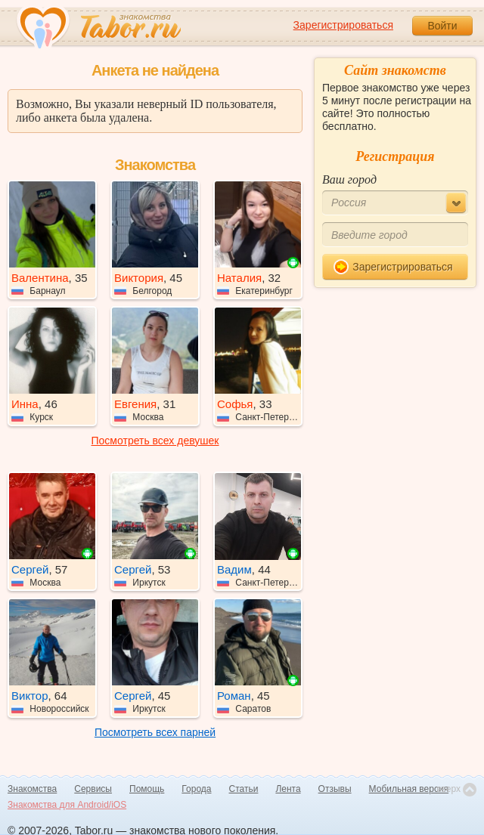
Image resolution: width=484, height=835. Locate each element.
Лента (287, 789)
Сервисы (93, 789)
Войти (442, 26)
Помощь (146, 789)
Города (196, 789)
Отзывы (335, 789)
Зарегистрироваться (343, 25)
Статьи (244, 789)
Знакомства (32, 789)
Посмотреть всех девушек (155, 441)
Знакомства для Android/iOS (67, 804)
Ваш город (349, 179)
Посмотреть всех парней (155, 732)
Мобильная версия (409, 789)
